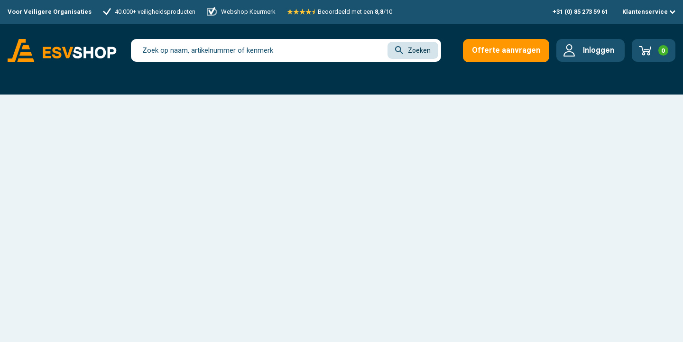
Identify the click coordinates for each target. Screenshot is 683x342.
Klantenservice (648, 11)
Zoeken (413, 50)
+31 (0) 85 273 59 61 (580, 11)
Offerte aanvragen (506, 50)
